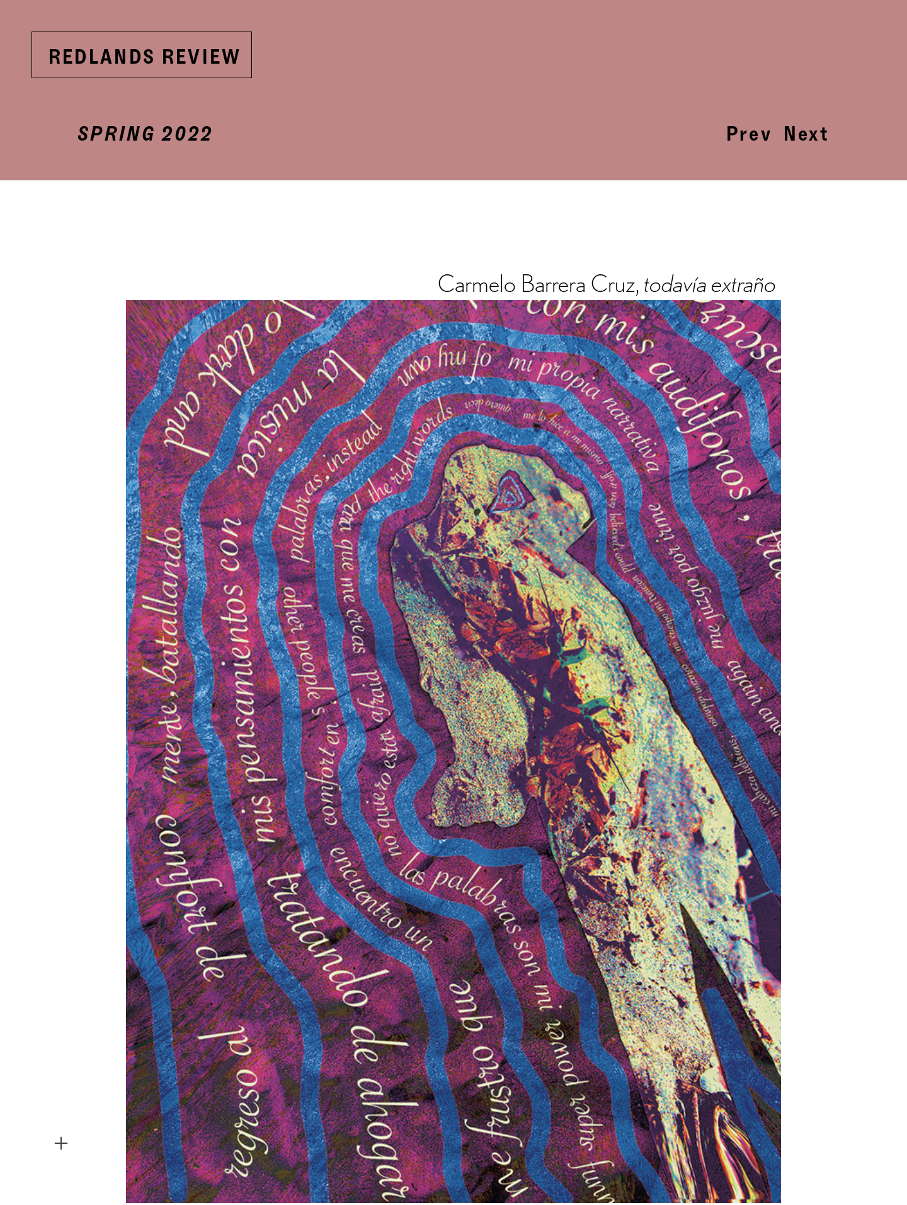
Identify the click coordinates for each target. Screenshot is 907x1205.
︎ (61, 1143)
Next (807, 133)
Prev (749, 133)
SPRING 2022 (145, 133)
